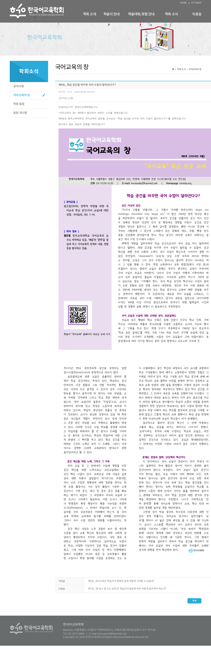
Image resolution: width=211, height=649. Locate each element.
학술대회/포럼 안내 (141, 14)
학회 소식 (171, 14)
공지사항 (18, 86)
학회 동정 (19, 104)
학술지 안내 (111, 14)
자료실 (196, 14)
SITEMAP (196, 3)
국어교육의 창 (21, 95)
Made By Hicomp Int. (137, 640)
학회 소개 (89, 14)
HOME (183, 3)
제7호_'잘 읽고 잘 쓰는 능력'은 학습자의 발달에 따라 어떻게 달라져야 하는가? (127, 592)
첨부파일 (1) (66, 98)
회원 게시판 (20, 113)
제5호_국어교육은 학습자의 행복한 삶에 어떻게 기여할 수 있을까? (121, 584)
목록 (194, 604)
